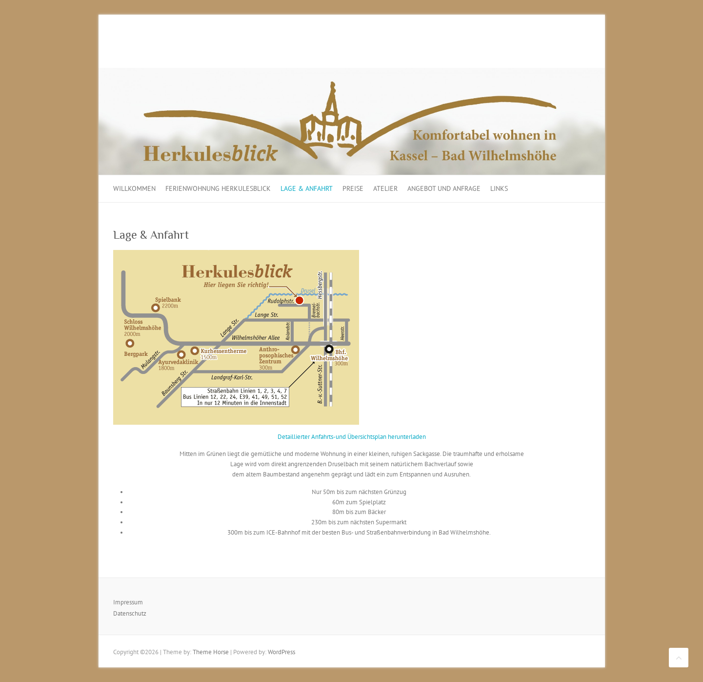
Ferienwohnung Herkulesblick (218, 188)
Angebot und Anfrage (444, 188)
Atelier (385, 188)
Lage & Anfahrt (307, 188)
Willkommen (134, 188)
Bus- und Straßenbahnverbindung (386, 532)
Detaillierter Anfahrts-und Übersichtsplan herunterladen (352, 437)
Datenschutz (129, 613)
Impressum (128, 602)
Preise (352, 188)
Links (499, 188)
